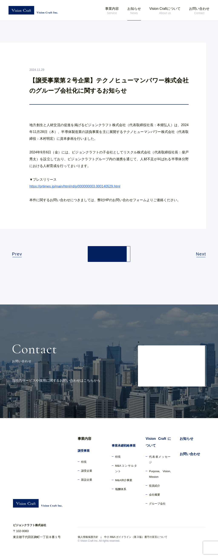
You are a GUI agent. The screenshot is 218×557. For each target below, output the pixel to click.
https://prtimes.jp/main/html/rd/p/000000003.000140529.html (74, 186)
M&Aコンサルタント (126, 468)
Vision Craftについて (165, 11)
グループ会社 (157, 503)
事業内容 (112, 11)
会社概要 (154, 494)
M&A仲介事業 (123, 480)
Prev (17, 254)
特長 (84, 461)
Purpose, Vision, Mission (160, 474)
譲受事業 (84, 450)
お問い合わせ (199, 11)
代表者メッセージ (160, 459)
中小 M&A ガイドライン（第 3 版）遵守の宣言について (135, 537)
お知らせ (134, 11)
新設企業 (86, 479)
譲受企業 (86, 470)
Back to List (109, 254)
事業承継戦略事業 (124, 445)
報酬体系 (120, 489)
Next (201, 254)
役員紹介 (154, 485)
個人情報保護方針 (88, 537)
